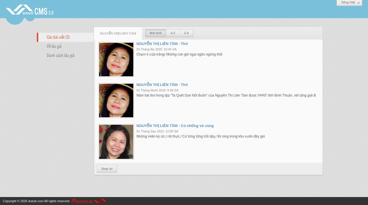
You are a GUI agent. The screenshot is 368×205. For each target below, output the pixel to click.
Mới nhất (156, 33)
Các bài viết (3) (58, 37)
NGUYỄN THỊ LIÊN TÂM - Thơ (162, 44)
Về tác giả (54, 46)
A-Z (172, 33)
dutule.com (36, 201)
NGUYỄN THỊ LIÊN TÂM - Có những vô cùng (175, 126)
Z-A (186, 33)
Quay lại (106, 168)
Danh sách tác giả (61, 55)
